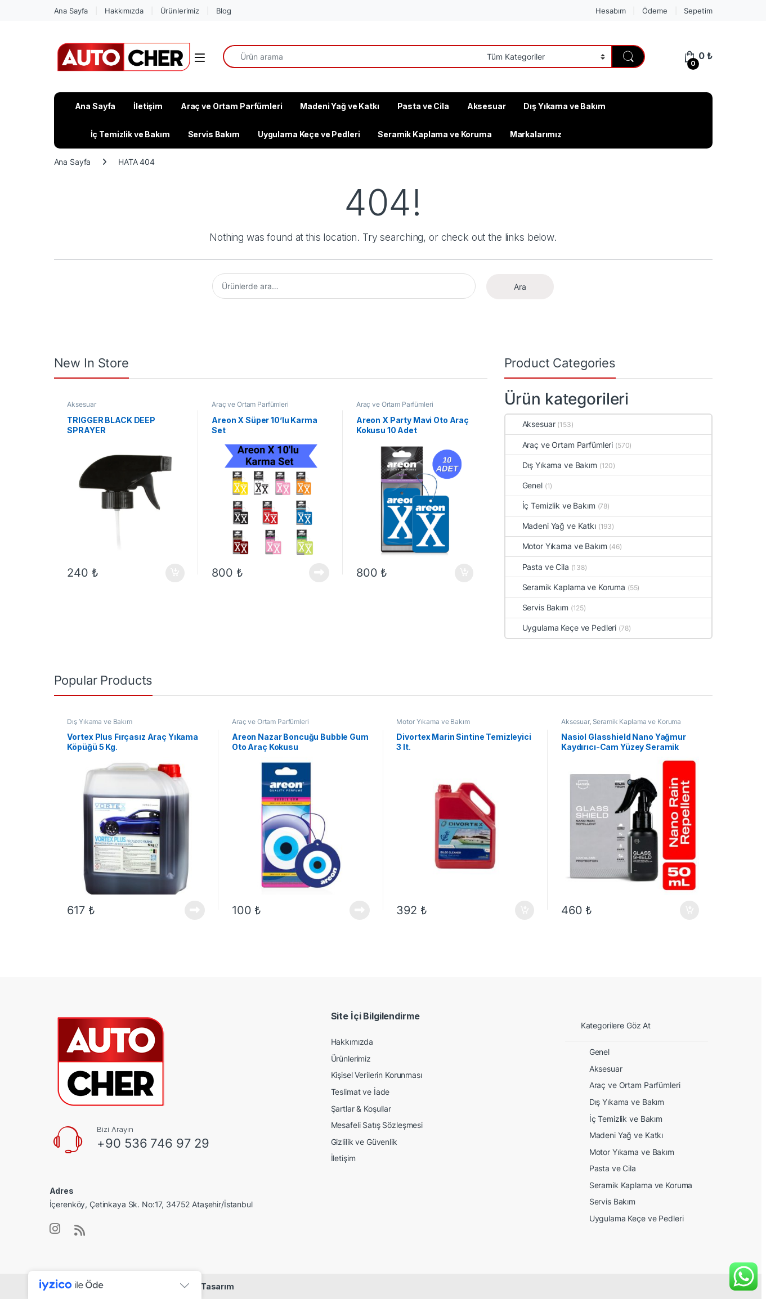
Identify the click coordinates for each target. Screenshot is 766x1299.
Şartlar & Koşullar (361, 1108)
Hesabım (610, 10)
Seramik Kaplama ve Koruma (435, 134)
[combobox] (352, 56)
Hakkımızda (124, 10)
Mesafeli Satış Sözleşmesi (377, 1125)
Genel (524, 485)
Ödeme (654, 10)
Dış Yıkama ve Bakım (564, 106)
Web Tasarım (207, 1286)
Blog (223, 10)
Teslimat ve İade (360, 1091)
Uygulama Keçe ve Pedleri (309, 134)
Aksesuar (486, 106)
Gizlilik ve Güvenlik (364, 1142)
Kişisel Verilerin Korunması (376, 1075)
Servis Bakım (214, 134)
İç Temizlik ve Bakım (130, 134)
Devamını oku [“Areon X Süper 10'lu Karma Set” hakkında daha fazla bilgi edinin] (319, 572)
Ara (520, 286)
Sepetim (698, 10)
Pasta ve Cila (423, 106)
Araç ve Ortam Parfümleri (232, 106)
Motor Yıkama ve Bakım (556, 546)
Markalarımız (536, 134)
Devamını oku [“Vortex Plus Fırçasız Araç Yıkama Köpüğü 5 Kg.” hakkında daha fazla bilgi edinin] (195, 910)
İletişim (148, 106)
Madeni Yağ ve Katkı (339, 106)
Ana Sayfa (71, 10)
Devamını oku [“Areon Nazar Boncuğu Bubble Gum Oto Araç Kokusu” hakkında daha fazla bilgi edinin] (360, 910)
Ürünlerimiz (179, 10)
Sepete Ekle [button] (175, 573)
